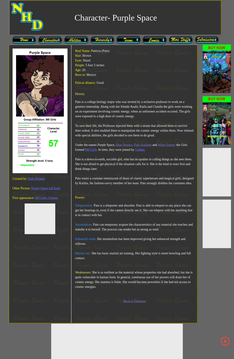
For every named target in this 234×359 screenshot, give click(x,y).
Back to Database (134, 301)
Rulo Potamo (36, 178)
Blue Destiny (124, 145)
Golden (139, 149)
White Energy (166, 145)
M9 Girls (91, 149)
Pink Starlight (143, 145)
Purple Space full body (45, 188)
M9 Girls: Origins (46, 198)
